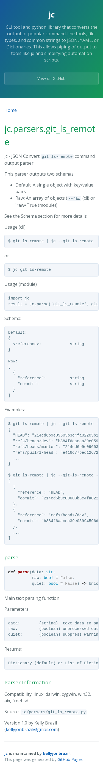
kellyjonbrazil (56, 753)
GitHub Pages (70, 759)
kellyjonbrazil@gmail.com (32, 729)
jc (6, 753)
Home (10, 110)
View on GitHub (51, 78)
